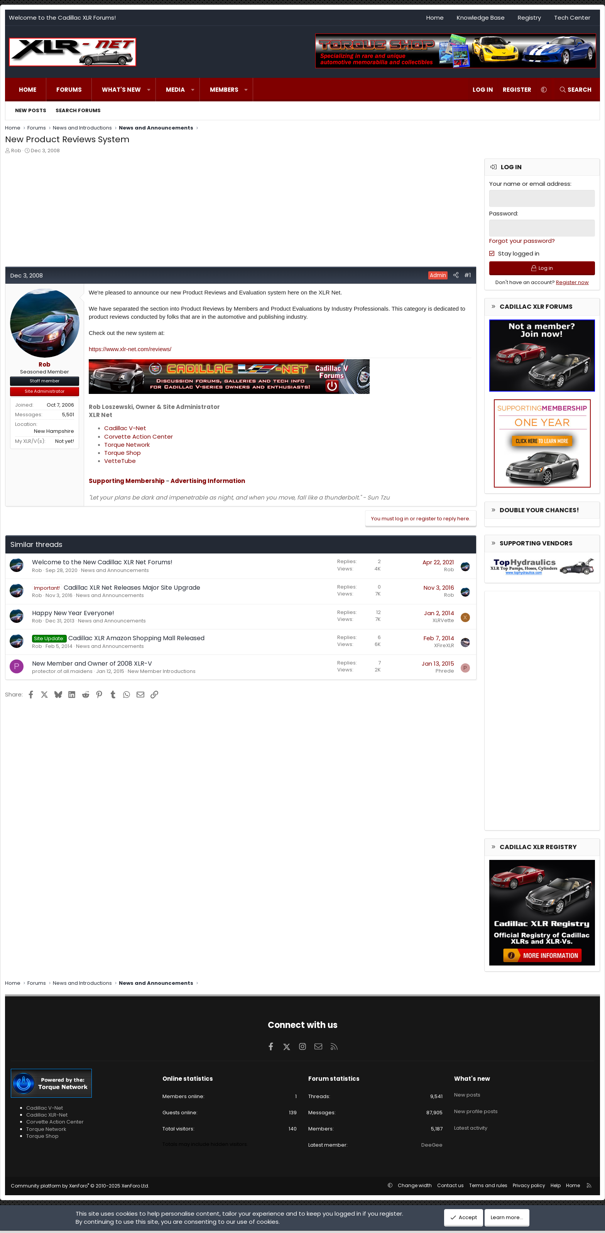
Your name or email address (529, 184)
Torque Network (127, 445)
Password (503, 213)
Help (556, 1187)
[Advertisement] (236, 212)
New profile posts (476, 1108)
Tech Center (572, 17)
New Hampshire (54, 431)
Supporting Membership (127, 481)
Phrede (445, 671)
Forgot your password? (522, 240)
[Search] (575, 89)
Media (175, 90)
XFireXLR (444, 645)
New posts (30, 110)
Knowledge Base (481, 17)
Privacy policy (529, 1187)
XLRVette (443, 620)
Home (435, 17)
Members (224, 90)
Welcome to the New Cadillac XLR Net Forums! (102, 562)
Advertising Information (208, 481)
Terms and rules (488, 1187)
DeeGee (432, 1147)
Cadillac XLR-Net (47, 1117)
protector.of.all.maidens (62, 671)
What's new (121, 90)
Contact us (450, 1187)
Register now (572, 284)
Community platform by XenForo (80, 1188)
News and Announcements (115, 570)
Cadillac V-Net (125, 428)
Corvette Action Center (138, 436)
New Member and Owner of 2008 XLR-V (92, 663)
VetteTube (120, 461)
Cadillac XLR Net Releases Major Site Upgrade (132, 587)
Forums (69, 90)
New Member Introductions (162, 671)
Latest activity (470, 1121)
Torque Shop (122, 453)
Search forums (78, 110)
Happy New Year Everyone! (73, 613)
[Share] (455, 275)
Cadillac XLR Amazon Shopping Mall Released (136, 638)
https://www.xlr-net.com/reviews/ (130, 349)
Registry (529, 17)
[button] (148, 89)
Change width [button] (415, 1187)
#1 (467, 275)
